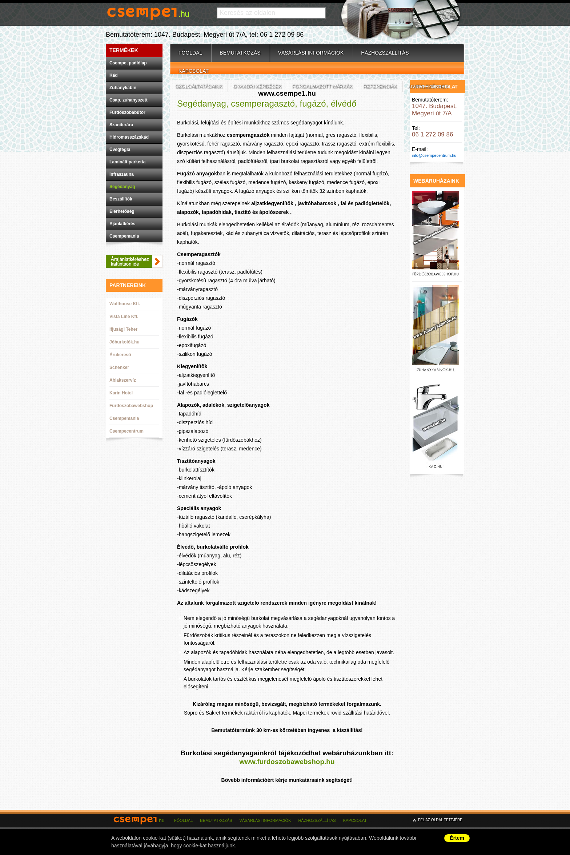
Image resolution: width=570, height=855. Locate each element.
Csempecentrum (126, 431)
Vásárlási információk (311, 53)
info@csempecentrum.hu (434, 155)
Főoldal (190, 53)
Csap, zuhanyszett (128, 100)
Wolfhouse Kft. (124, 303)
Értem (457, 838)
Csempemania (124, 236)
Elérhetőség (122, 211)
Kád (113, 75)
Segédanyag (122, 186)
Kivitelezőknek (428, 86)
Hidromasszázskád (129, 137)
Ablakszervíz (122, 380)
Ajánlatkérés (122, 223)
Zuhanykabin (122, 87)
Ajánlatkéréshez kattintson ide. (134, 261)
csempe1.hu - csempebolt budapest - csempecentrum (140, 825)
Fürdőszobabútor (127, 112)
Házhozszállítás (385, 53)
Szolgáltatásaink (198, 86)
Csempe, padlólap (128, 62)
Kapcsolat (193, 71)
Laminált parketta (127, 161)
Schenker (119, 367)
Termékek (123, 50)
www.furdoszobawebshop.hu (286, 761)
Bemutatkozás (240, 53)
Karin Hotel (121, 392)
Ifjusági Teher (123, 329)
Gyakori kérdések (257, 86)
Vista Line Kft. (124, 316)
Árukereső (120, 354)
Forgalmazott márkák (322, 86)
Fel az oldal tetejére (440, 820)
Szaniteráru (121, 124)
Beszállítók (120, 199)
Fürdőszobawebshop (131, 405)
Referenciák (380, 86)
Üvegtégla (119, 149)
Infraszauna (121, 174)
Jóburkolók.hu (124, 342)
